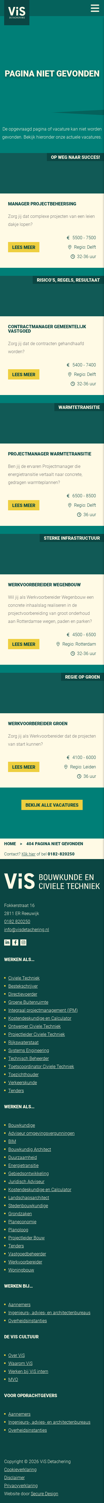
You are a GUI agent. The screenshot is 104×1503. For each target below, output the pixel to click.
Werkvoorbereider (25, 1262)
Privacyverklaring (21, 1485)
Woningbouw (21, 1270)
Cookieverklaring (20, 1469)
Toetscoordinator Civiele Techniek (41, 1066)
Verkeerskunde (22, 1082)
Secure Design (44, 1493)
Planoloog (18, 1229)
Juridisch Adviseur (26, 1181)
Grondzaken (20, 1213)
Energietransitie (23, 1165)
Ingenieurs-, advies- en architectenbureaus (49, 1312)
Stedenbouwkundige (28, 1205)
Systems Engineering (28, 1050)
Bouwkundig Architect (29, 1149)
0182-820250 (61, 854)
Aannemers (19, 1304)
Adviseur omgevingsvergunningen (41, 1133)
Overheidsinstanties (27, 1320)
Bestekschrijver (23, 986)
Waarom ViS (20, 1363)
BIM (12, 1141)
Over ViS (16, 1355)
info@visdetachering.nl (26, 929)
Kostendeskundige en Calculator (39, 1018)
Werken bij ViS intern (28, 1371)
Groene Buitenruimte (28, 1002)
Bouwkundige (21, 1125)
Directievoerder (22, 994)
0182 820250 (17, 921)
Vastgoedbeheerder (27, 1254)
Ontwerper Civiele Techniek (34, 1026)
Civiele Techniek (24, 978)
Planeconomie (22, 1221)
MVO (13, 1379)
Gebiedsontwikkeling (28, 1173)
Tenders (16, 1090)
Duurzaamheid (22, 1157)
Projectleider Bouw (26, 1237)
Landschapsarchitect (28, 1197)
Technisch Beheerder (28, 1058)
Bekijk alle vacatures (52, 805)
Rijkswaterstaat (23, 1042)
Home (10, 843)
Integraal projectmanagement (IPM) (43, 1010)
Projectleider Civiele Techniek (36, 1034)
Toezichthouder (23, 1074)
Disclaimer (14, 1477)
